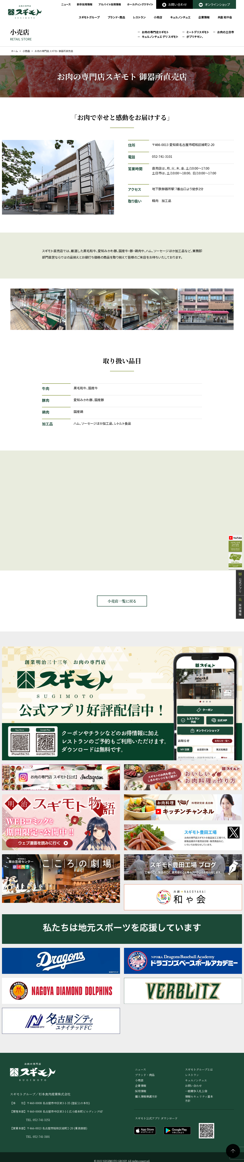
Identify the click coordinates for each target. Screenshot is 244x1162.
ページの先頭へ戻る (233, 1151)
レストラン (139, 17)
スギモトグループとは (199, 1069)
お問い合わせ (174, 4)
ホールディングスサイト (140, 4)
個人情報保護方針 (146, 1096)
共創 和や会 (225, 17)
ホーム (14, 51)
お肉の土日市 (225, 32)
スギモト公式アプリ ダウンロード (156, 1118)
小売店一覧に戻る (122, 600)
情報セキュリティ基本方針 (199, 1098)
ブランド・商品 (116, 17)
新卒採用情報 (84, 4)
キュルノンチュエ (180, 17)
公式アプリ (240, 588)
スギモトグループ (89, 17)
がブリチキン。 (195, 37)
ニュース (66, 4)
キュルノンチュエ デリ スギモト (160, 37)
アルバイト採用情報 (109, 4)
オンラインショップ (214, 4)
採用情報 (240, 612)
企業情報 (204, 17)
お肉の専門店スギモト (155, 32)
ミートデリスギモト (197, 32)
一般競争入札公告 (196, 1091)
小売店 (158, 17)
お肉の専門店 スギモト (25, 12)
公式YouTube (232, 543)
